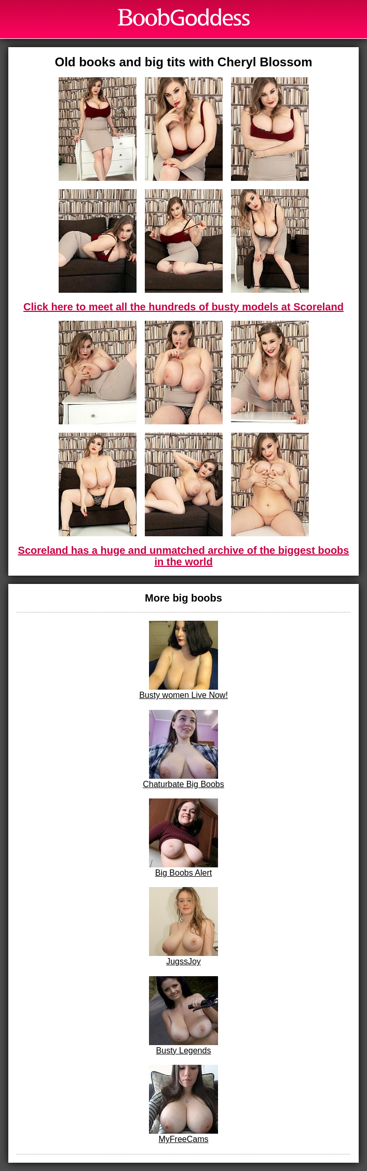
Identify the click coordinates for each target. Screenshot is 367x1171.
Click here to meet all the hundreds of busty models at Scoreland (183, 306)
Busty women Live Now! (183, 660)
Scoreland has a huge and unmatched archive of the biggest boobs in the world (183, 556)
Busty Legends (183, 1015)
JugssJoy (183, 926)
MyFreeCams (183, 1104)
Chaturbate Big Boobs (183, 749)
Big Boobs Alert (183, 837)
